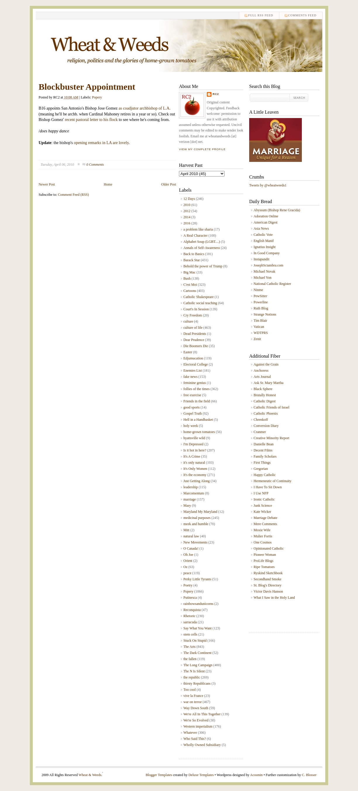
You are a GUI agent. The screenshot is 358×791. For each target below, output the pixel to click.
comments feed (302, 15)
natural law (191, 536)
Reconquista (192, 610)
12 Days (189, 199)
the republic (191, 677)
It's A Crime (191, 456)
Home (108, 184)
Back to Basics (193, 254)
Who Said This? (194, 739)
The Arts (189, 647)
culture (188, 321)
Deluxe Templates (201, 775)
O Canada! (191, 548)
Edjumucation (193, 358)
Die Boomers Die (195, 346)
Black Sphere (263, 389)
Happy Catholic (265, 475)
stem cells (190, 634)
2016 (186, 223)
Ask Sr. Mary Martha (268, 383)
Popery (97, 97)
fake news (190, 377)
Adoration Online (266, 216)
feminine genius (194, 383)
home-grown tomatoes (199, 432)
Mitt (186, 530)
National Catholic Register (272, 284)
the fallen (190, 659)
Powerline (261, 302)
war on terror (192, 702)
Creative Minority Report (271, 438)
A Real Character (195, 235)
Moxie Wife (262, 530)
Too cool (189, 690)
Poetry (187, 585)
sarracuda (190, 622)
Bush (187, 278)
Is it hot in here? (194, 450)
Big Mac (189, 272)
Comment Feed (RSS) (73, 195)
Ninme (258, 290)
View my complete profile (202, 149)
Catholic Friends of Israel (271, 407)
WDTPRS (261, 333)
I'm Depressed (193, 444)
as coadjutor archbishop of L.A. (144, 108)
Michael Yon (262, 278)
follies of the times (196, 389)
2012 (186, 211)
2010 (186, 205)
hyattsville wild (194, 438)
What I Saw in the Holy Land (274, 598)
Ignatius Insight (265, 247)
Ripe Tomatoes (264, 567)
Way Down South (195, 708)
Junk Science (263, 505)
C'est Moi (190, 285)
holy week (190, 426)
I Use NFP (261, 493)
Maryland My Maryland (200, 512)
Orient (187, 561)
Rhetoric (189, 616)
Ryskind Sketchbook (268, 573)
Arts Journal (262, 377)
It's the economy (194, 475)
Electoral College (195, 364)
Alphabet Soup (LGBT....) (201, 242)
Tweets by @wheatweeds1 (268, 185)
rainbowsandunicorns (198, 604)
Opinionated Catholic (269, 548)
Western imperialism (197, 726)
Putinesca (190, 598)
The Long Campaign (197, 665)
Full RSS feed (260, 15)
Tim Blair (260, 321)
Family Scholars (265, 456)
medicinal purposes (197, 518)
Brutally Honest (265, 395)
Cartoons (189, 291)
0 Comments (95, 164)
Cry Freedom (192, 315)
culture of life (192, 328)
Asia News (261, 228)
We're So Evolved (196, 720)
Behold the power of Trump (202, 266)
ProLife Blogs (263, 561)
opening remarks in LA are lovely (101, 143)
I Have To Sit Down (268, 487)
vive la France (193, 696)
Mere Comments (265, 524)
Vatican (259, 327)
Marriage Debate (265, 518)
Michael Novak (264, 271)
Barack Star (191, 260)
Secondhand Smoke (267, 579)
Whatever (190, 733)
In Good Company (267, 253)
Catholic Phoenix (266, 413)
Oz (185, 567)
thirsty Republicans (197, 683)
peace (187, 573)
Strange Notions (265, 314)
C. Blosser (309, 775)
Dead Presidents (194, 334)
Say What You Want (197, 628)
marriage (189, 499)
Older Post (168, 184)
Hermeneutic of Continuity (272, 481)
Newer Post (47, 184)
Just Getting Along (196, 481)
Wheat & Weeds (89, 775)
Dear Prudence (193, 340)
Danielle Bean (263, 444)
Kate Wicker (262, 512)
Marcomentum (193, 493)
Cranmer (260, 432)
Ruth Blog (261, 308)
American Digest (266, 222)
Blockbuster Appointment (87, 86)
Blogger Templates (159, 775)
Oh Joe (188, 555)
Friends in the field (196, 401)
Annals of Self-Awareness (201, 248)
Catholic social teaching (200, 303)
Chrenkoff (261, 420)
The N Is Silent (194, 671)
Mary (187, 505)
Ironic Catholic (264, 499)
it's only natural (194, 463)
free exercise (192, 395)
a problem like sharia (198, 229)
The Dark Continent (197, 653)
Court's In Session (196, 309)
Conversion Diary (266, 426)
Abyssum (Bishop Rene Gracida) (277, 210)
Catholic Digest (265, 401)
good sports (191, 407)
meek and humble (195, 524)
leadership (190, 487)
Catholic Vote (263, 235)
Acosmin (256, 775)
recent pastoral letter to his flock (91, 119)
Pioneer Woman (265, 555)
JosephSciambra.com (268, 265)
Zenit (257, 339)
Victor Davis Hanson (268, 591)
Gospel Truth (192, 413)
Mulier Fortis (263, 536)
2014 (186, 217)
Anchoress (261, 370)
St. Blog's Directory (267, 585)
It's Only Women (195, 469)
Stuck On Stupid (194, 640)
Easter (187, 352)
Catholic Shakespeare (198, 297)
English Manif (264, 241)
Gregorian (261, 469)
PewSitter (260, 296)
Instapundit (261, 259)
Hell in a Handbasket (198, 420)
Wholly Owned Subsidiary (202, 745)
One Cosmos (263, 542)
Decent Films (263, 450)
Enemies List (192, 370)
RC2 (216, 94)
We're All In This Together (202, 714)
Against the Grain (266, 364)
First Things (262, 463)
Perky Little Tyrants (197, 579)
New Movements (195, 542)
